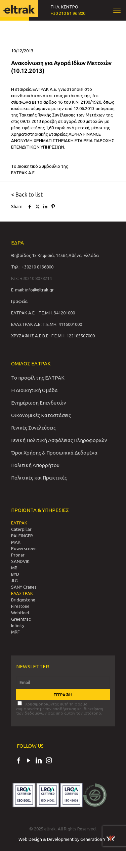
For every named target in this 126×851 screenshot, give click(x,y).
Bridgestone (23, 599)
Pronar (18, 554)
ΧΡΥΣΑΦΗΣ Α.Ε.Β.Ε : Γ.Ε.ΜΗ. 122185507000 (53, 335)
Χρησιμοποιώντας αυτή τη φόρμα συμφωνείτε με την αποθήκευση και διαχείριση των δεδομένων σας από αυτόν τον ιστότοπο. (59, 708)
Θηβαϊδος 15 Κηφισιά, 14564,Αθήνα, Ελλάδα (55, 255)
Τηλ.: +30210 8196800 (32, 266)
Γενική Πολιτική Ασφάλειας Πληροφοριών (59, 440)
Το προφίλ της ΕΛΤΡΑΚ (38, 378)
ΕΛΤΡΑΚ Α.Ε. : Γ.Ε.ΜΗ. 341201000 (43, 312)
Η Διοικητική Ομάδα (34, 390)
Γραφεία (19, 301)
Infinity (17, 625)
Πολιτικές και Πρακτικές (39, 478)
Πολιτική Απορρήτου (35, 465)
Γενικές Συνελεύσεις (33, 428)
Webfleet (20, 612)
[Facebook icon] (18, 761)
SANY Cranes (24, 587)
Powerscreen (24, 548)
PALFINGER (22, 535)
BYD (15, 574)
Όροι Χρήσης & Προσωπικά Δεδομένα (54, 453)
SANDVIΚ (20, 561)
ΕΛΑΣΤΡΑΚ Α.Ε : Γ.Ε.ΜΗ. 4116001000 (46, 324)
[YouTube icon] (29, 761)
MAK (15, 542)
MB (14, 567)
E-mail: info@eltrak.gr (32, 289)
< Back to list (27, 194)
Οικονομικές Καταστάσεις (41, 415)
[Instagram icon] (49, 761)
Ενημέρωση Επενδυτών (38, 403)
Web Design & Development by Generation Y (66, 839)
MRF (15, 631)
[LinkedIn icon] (39, 761)
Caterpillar (21, 529)
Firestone (20, 606)
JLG (14, 580)
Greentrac (21, 619)
